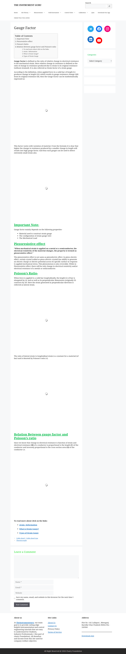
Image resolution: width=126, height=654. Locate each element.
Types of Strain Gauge (31, 56)
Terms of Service (55, 632)
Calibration (84, 12)
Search (88, 3)
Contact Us (52, 626)
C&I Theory (26, 12)
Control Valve (71, 12)
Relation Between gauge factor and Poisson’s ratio (36, 47)
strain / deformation (30, 51)
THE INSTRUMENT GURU (27, 5)
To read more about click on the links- (36, 49)
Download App (88, 636)
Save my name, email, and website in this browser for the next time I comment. (44, 598)
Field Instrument (55, 12)
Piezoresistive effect (24, 41)
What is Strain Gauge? (31, 54)
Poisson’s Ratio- (23, 44)
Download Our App (104, 12)
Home (16, 12)
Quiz (92, 12)
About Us (51, 622)
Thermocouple (21, 540)
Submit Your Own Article (22, 18)
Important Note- (23, 39)
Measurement (40, 12)
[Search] (109, 6)
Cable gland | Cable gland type (27, 538)
